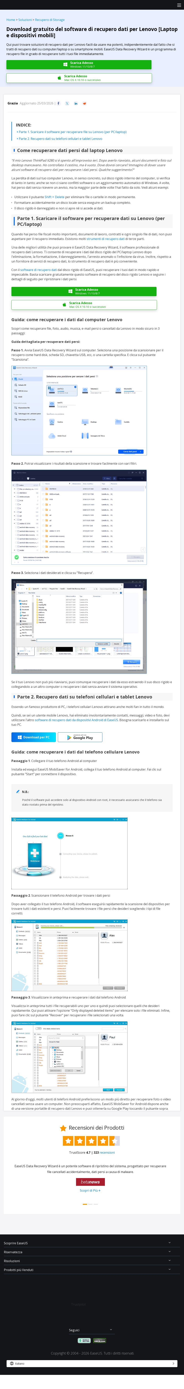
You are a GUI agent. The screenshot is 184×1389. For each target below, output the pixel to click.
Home (10, 20)
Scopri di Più (89, 1190)
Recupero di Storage (50, 20)
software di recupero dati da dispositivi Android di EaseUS (76, 720)
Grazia (13, 103)
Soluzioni (25, 20)
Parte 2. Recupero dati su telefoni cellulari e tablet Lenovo (60, 139)
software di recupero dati (38, 270)
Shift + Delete (54, 197)
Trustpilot (78, 1304)
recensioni (107, 1152)
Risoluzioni (12, 1261)
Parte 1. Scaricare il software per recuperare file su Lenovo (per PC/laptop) (73, 132)
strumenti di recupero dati (106, 239)
